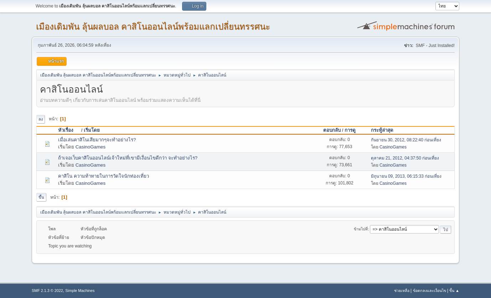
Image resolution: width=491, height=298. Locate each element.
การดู (350, 130)
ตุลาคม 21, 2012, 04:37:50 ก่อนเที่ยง (405, 158)
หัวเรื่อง (69, 130)
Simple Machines (79, 290)
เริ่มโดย (92, 130)
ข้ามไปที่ (361, 229)
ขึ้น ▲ (454, 290)
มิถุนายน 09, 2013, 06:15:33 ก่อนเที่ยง (406, 176)
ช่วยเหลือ (401, 290)
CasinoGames (90, 147)
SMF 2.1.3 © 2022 (47, 290)
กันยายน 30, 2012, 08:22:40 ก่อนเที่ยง (406, 139)
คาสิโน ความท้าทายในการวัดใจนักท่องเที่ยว (103, 176)
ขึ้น (41, 197)
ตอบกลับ (332, 130)
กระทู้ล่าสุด (382, 130)
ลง (40, 119)
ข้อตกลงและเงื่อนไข (429, 290)
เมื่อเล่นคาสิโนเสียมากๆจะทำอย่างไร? (97, 139)
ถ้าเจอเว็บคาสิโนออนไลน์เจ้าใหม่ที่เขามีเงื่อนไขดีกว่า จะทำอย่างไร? (127, 158)
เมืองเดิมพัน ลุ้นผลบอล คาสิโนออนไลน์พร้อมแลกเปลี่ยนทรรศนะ (153, 26)
